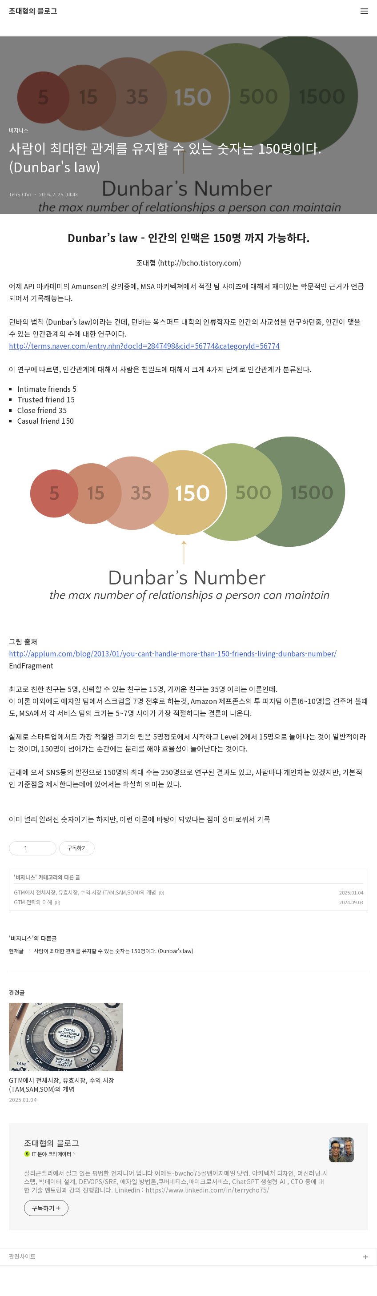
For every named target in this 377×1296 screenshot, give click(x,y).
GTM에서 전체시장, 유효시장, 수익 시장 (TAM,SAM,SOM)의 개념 (85, 892)
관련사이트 (22, 1256)
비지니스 (25, 877)
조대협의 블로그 (33, 11)
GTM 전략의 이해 (33, 902)
